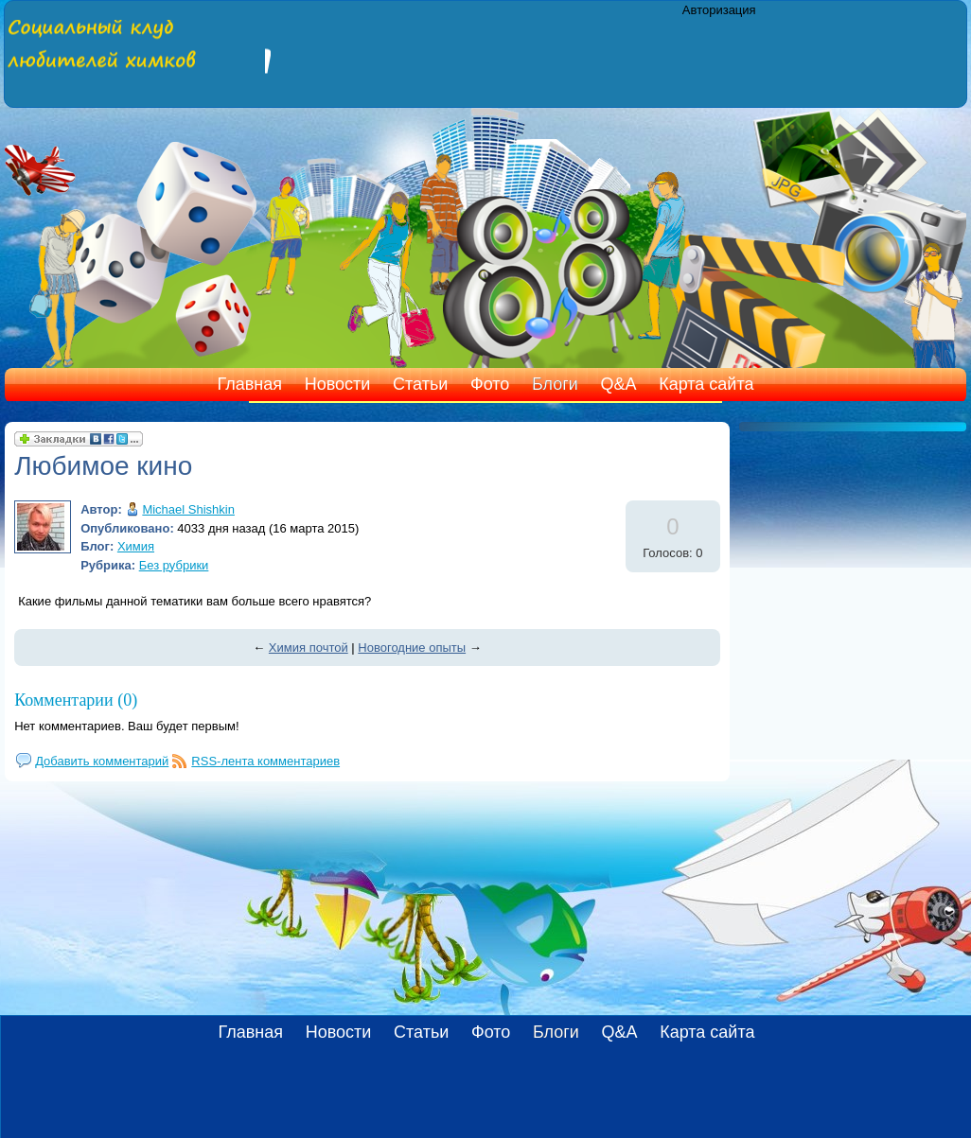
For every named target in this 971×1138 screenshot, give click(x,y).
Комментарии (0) (75, 700)
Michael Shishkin (188, 509)
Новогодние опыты (412, 647)
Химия (135, 546)
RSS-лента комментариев (265, 761)
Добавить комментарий (101, 761)
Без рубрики (174, 565)
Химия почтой (308, 647)
